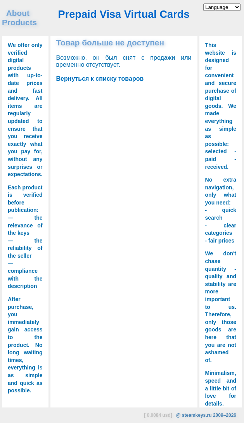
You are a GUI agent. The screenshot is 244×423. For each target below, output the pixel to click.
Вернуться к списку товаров (100, 78)
